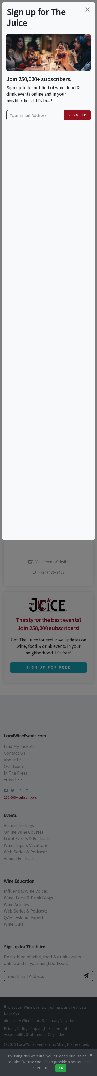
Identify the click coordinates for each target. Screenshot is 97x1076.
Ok (61, 1068)
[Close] (91, 1055)
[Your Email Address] (35, 115)
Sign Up (77, 115)
